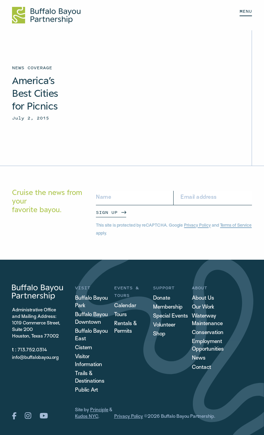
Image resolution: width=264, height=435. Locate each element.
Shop (159, 334)
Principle (99, 410)
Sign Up (107, 212)
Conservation (207, 332)
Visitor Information (88, 360)
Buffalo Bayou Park (91, 302)
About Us (203, 298)
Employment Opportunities (208, 345)
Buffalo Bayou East (91, 335)
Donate (161, 298)
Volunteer (164, 325)
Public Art (86, 390)
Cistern (83, 348)
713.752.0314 (32, 350)
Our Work (203, 307)
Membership (168, 307)
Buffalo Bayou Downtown (91, 318)
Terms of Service (236, 226)
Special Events (170, 316)
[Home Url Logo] (46, 15)
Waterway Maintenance (207, 320)
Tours (120, 315)
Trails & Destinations (89, 377)
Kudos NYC (86, 416)
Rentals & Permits (125, 327)
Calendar (125, 306)
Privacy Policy (197, 226)
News (199, 358)
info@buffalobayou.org (35, 357)
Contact (201, 367)
